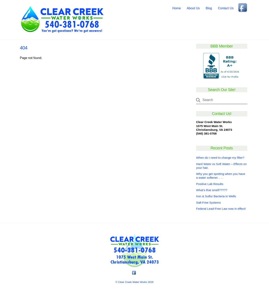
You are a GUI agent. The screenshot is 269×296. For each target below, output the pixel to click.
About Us (193, 8)
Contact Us (226, 8)
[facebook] (243, 8)
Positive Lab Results (209, 184)
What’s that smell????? (211, 190)
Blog (209, 8)
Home (176, 8)
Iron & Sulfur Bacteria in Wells (216, 196)
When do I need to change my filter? (220, 157)
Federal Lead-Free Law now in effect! (221, 208)
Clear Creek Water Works (132, 282)
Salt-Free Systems (208, 202)
